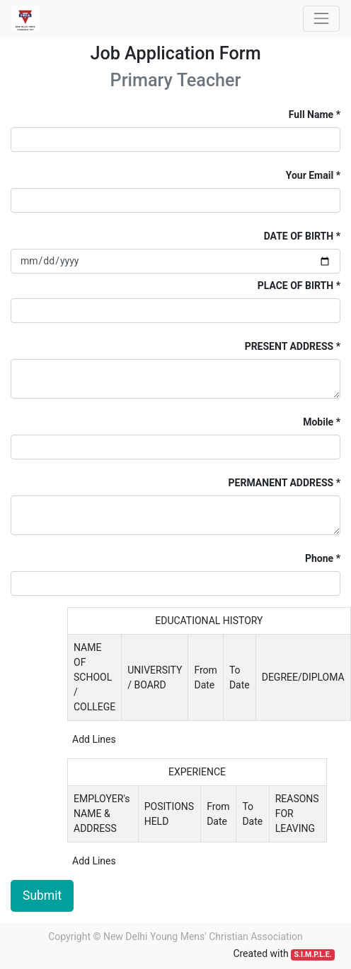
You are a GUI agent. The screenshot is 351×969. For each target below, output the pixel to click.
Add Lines (94, 739)
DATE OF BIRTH (299, 236)
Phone (319, 558)
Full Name (311, 114)
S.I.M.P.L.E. (312, 954)
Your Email (309, 175)
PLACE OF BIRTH (296, 285)
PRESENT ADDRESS (289, 346)
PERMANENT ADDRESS (281, 482)
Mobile (318, 422)
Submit (42, 895)
